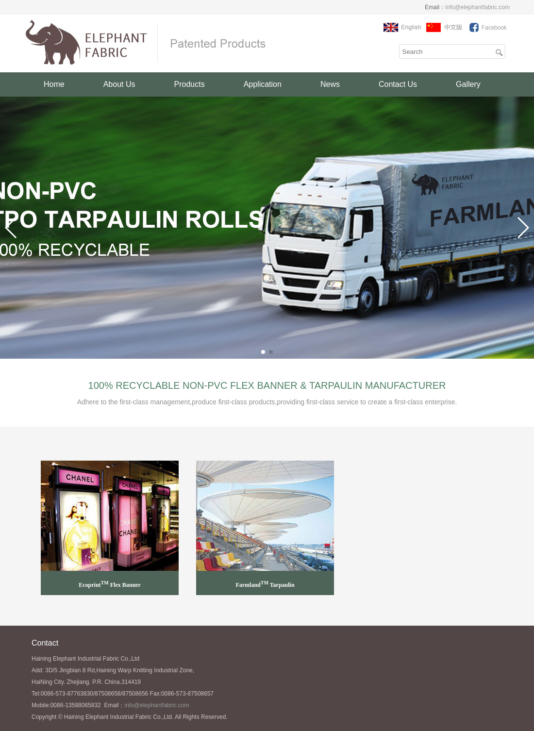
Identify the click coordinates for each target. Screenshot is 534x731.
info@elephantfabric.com (477, 7)
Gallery (468, 84)
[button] (263, 352)
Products (189, 84)
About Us (119, 84)
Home (54, 84)
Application (263, 84)
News (330, 84)
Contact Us (398, 84)
